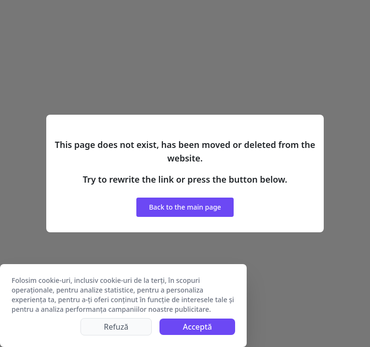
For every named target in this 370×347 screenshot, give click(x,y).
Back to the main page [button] (185, 207)
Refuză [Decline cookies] (116, 326)
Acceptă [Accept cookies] (197, 326)
